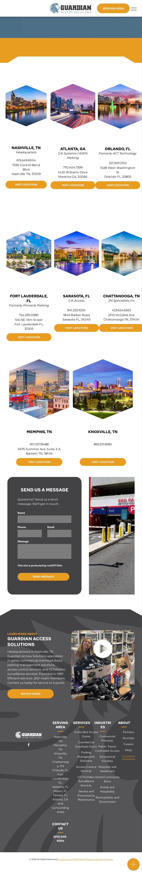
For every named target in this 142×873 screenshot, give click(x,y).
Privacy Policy (65, 859)
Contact (109, 859)
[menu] (134, 9)
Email (50, 527)
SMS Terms (79, 859)
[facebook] (28, 745)
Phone (22, 527)
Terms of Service (95, 859)
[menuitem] (86, 734)
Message (23, 541)
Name (21, 513)
